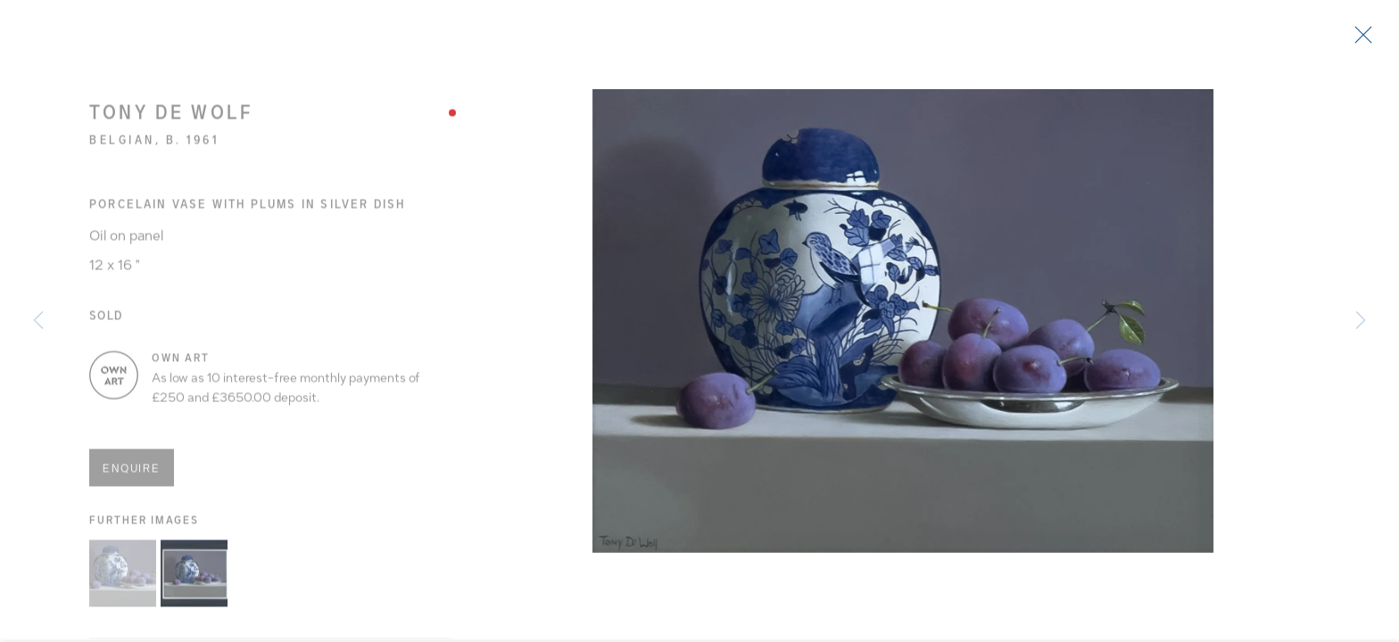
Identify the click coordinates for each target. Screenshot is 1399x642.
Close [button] (1374, 40)
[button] (122, 580)
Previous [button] (38, 321)
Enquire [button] (132, 475)
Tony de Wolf (171, 120)
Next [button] (1360, 321)
